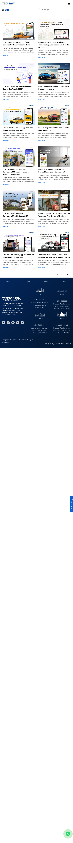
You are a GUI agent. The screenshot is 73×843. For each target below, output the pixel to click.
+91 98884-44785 (62, 325)
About (8, 281)
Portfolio (27, 281)
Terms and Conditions (63, 344)
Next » (69, 274)
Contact (64, 281)
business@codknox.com (39, 303)
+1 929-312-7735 (39, 300)
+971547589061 (61, 301)
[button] (69, 4)
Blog (46, 281)
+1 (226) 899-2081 (39, 325)
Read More (6, 55)
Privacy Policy (49, 344)
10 (65, 274)
